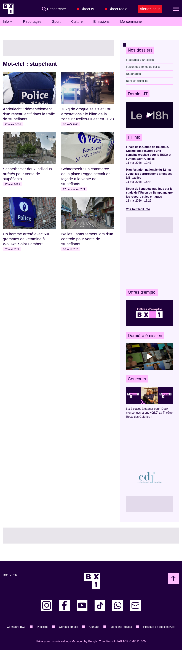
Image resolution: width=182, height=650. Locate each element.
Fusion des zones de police (143, 66)
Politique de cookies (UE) (159, 626)
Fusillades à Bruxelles (140, 59)
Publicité (42, 626)
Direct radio (117, 9)
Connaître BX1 (16, 626)
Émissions (101, 21)
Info (7, 21)
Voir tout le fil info (138, 209)
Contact (94, 626)
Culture (77, 21)
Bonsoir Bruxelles (137, 80)
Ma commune (131, 21)
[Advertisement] (149, 261)
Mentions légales (121, 626)
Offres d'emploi (68, 626)
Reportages (32, 21)
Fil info (134, 137)
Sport (56, 21)
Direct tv (87, 9)
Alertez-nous (150, 9)
